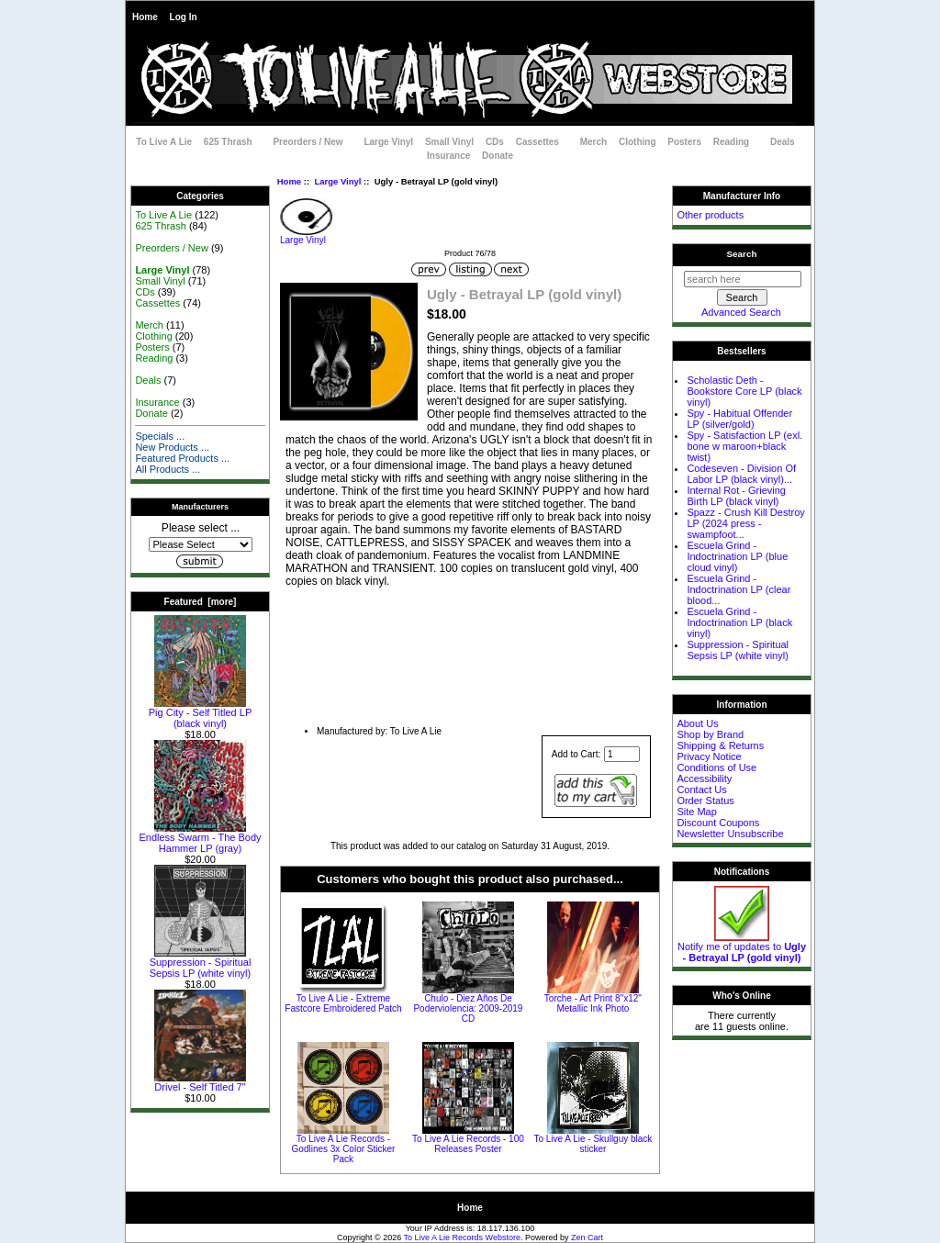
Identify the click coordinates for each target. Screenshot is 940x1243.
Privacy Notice (709, 756)
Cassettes (537, 142)
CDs (495, 142)
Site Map (696, 811)
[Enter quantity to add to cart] (622, 754)
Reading (731, 142)
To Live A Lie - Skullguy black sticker (592, 1144)
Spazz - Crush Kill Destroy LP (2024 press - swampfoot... (745, 523)
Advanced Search (741, 312)
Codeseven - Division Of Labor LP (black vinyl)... (741, 474)
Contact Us (701, 789)
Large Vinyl (337, 181)
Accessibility (704, 778)
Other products (710, 214)
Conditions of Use (716, 767)
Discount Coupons (718, 822)
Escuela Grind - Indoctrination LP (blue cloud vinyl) (737, 556)
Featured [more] (200, 602)
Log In (183, 17)
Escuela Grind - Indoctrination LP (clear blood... (738, 589)
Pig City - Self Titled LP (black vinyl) (200, 713)
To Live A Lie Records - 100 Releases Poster (468, 1144)
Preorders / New (307, 142)
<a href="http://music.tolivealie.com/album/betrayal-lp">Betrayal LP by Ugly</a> (470, 655)
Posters (684, 142)
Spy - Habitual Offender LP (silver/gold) (739, 419)
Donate (497, 156)
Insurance (448, 156)
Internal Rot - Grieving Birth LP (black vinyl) (736, 496)
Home (145, 17)
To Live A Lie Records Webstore (462, 1237)
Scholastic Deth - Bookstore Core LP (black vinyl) (744, 391)
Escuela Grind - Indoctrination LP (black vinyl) (739, 622)
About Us (697, 723)
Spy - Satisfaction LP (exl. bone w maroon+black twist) (744, 446)
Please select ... (201, 527)
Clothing (637, 142)
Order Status (705, 800)
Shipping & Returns (720, 745)
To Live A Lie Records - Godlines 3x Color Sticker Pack (344, 1149)
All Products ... (167, 469)
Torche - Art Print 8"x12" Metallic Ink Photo (593, 1003)
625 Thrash (228, 142)
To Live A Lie (164, 142)
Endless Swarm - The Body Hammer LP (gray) (200, 838)
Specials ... (160, 436)
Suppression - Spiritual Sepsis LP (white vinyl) (201, 963)
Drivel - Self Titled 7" (200, 1082)
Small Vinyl (449, 142)
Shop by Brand (710, 734)
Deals (782, 142)
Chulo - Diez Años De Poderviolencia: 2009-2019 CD (467, 1008)
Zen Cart (587, 1237)
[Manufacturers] (200, 544)
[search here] (742, 279)
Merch (593, 142)
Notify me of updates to (741, 947)
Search (742, 254)
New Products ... (172, 447)
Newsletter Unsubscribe (730, 833)
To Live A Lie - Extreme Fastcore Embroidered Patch (343, 1003)
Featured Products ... (182, 458)
